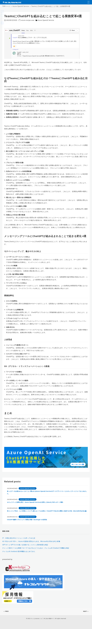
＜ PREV (6, 611)
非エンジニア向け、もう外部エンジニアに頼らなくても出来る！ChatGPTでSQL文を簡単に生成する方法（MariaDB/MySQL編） (47, 511)
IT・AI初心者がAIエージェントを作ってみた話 (18, 538)
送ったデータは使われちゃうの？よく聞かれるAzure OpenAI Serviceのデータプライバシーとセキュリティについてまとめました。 (47, 492)
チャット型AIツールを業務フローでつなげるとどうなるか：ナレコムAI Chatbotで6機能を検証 (35, 548)
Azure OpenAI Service (46, 20)
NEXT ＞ (86, 611)
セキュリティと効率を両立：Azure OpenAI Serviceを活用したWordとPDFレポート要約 (35, 502)
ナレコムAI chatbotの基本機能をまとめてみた (18, 551)
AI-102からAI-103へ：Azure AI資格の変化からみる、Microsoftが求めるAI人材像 (31, 541)
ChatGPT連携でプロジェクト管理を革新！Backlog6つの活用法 (27, 519)
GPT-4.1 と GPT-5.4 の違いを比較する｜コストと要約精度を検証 (25, 545)
